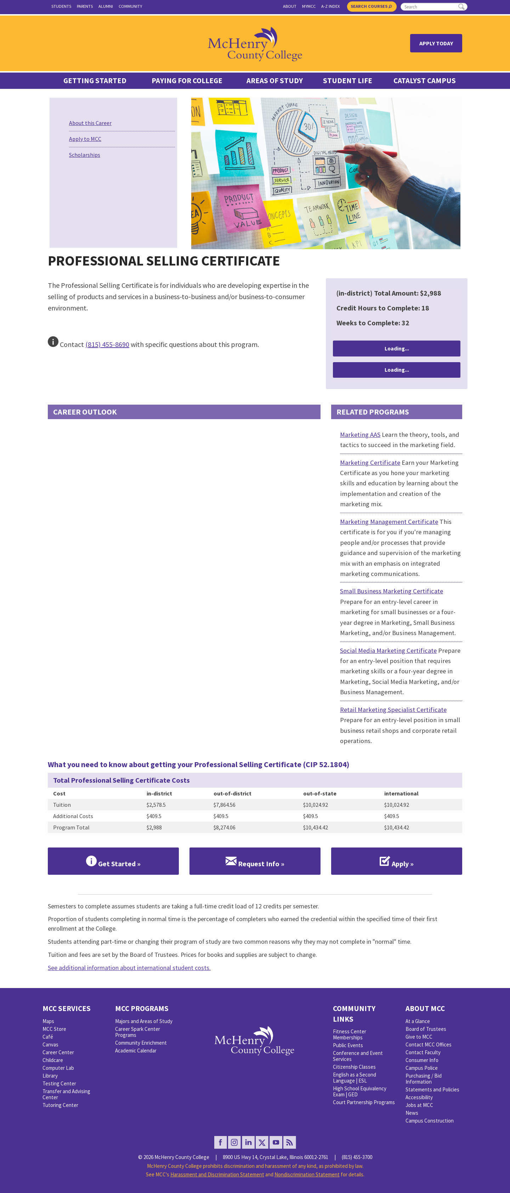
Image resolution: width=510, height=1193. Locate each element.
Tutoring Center (60, 1105)
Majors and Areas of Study (143, 1021)
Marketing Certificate (370, 462)
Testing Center (59, 1083)
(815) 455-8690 (107, 344)
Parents (85, 6)
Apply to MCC (85, 138)
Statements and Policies (432, 1089)
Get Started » (113, 861)
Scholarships (84, 154)
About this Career (90, 122)
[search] (434, 7)
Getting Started (94, 80)
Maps (48, 1021)
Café (47, 1036)
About (289, 6)
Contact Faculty (423, 1052)
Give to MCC (419, 1036)
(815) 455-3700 (357, 1157)
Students (61, 6)
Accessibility (419, 1097)
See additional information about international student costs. (129, 968)
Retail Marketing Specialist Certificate (393, 710)
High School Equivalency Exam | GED (359, 1091)
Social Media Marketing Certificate (388, 650)
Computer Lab (58, 1067)
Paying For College (187, 80)
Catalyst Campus (424, 80)
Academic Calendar (136, 1050)
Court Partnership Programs (364, 1102)
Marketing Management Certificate (389, 522)
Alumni (105, 6)
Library (50, 1075)
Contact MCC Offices (429, 1044)
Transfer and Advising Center (66, 1094)
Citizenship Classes (354, 1066)
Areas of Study (274, 80)
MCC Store (54, 1029)
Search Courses (371, 6)
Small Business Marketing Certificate (391, 591)
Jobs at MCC (419, 1105)
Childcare (52, 1060)
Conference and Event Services (358, 1056)
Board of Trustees (426, 1029)
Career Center (58, 1052)
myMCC (309, 6)
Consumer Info (422, 1060)
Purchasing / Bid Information (424, 1078)
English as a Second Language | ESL (354, 1077)
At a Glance (418, 1021)
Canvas (50, 1044)
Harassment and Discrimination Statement (217, 1174)
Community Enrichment (141, 1042)
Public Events (348, 1045)
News (412, 1112)
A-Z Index (330, 6)
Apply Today (436, 43)
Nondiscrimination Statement (307, 1174)
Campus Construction (430, 1120)
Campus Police (422, 1067)
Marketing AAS (360, 434)
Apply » (397, 861)
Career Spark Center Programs (137, 1032)
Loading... (397, 348)
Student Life (347, 80)
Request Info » (255, 861)
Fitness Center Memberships (349, 1034)
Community (130, 6)
